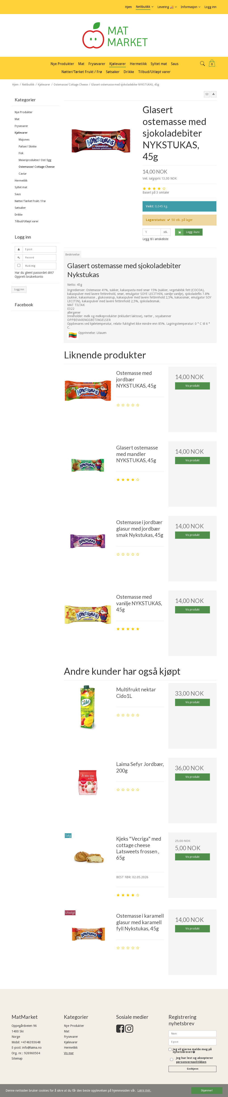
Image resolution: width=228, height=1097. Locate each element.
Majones (24, 139)
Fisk (21, 153)
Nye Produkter (24, 112)
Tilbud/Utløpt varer (27, 221)
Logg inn (19, 289)
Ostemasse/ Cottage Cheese (37, 166)
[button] (207, 94)
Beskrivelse (72, 254)
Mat (17, 119)
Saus (18, 194)
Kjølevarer (21, 132)
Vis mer (69, 1053)
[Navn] (192, 1033)
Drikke (18, 214)
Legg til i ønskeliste (155, 239)
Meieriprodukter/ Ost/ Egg (35, 160)
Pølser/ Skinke (28, 146)
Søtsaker (20, 207)
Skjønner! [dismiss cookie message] (207, 1090)
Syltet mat (21, 187)
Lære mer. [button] (144, 1090)
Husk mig (30, 265)
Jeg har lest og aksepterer (194, 1060)
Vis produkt (192, 385)
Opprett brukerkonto (29, 276)
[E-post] (192, 1041)
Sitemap (17, 1058)
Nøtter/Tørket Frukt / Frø (30, 201)
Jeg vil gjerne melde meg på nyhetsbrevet (192, 1051)
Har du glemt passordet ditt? (34, 272)
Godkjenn (192, 1068)
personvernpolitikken (191, 1062)
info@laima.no (32, 1047)
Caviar (23, 173)
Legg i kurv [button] (187, 232)
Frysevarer (21, 126)
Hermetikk (21, 180)
